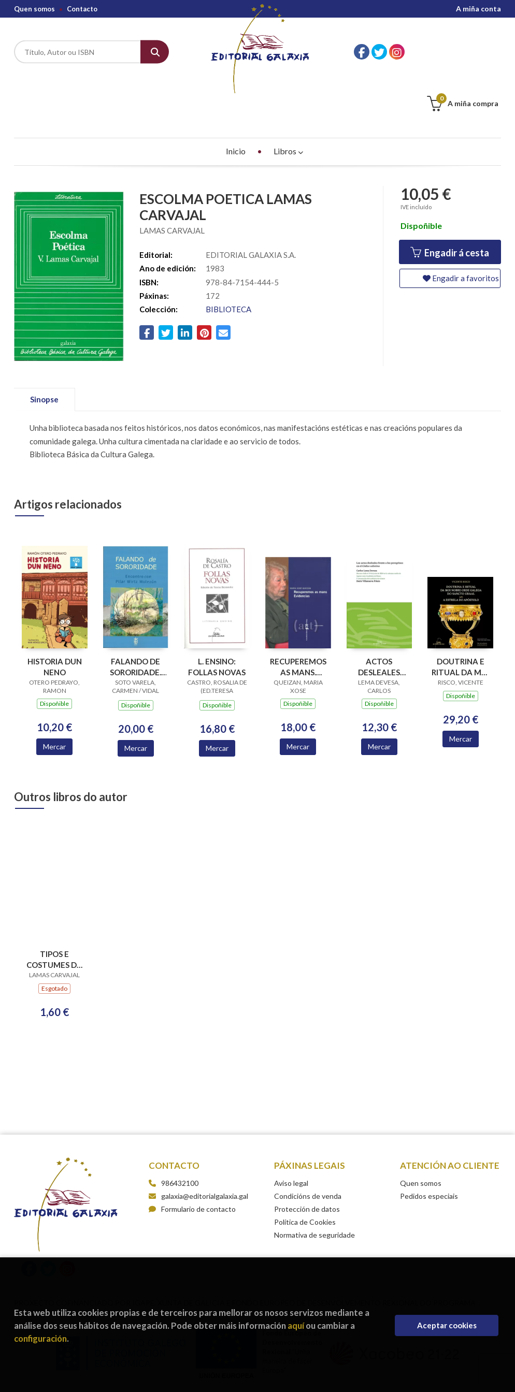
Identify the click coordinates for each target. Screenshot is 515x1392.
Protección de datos (307, 1157)
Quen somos (34, 9)
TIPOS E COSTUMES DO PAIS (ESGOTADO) (54, 907)
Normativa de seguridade (314, 1183)
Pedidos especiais (429, 1144)
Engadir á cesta (449, 201)
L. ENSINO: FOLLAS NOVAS (217, 615)
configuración (40, 1338)
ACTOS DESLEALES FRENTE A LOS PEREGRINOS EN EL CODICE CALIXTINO (379, 615)
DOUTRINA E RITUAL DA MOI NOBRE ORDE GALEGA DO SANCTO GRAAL (461, 615)
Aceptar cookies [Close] (447, 1325)
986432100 (179, 1131)
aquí (296, 1325)
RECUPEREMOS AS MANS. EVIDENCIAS (298, 615)
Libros (288, 99)
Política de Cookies (305, 1170)
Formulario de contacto (192, 1157)
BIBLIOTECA (228, 257)
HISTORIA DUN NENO (54, 615)
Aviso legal (291, 1131)
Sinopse (44, 347)
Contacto (82, 9)
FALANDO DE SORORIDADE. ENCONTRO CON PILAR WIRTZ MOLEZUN (135, 615)
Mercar (54, 694)
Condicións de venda (307, 1144)
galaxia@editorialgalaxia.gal (198, 1144)
